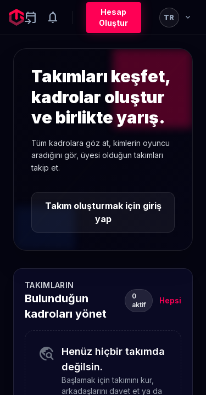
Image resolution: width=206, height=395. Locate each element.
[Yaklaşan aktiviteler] (30, 17)
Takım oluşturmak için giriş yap (103, 212)
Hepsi (170, 300)
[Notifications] (52, 17)
